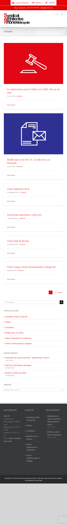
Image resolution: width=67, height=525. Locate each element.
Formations (9, 327)
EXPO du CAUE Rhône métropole (18, 365)
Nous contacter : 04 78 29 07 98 (26, 8)
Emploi (8, 322)
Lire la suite (10, 105)
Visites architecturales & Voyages (18, 343)
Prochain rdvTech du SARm (15, 373)
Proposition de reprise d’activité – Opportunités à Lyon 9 (27, 358)
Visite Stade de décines (18, 241)
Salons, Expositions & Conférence (18, 338)
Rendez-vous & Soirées (14, 333)
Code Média (38, 480)
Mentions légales (56, 478)
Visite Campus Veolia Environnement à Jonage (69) (31, 267)
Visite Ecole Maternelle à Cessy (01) (24, 215)
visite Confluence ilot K (18, 189)
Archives (19, 96)
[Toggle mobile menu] (62, 14)
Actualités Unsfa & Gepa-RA (16, 317)
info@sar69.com (46, 8)
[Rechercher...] (32, 302)
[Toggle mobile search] (57, 14)
